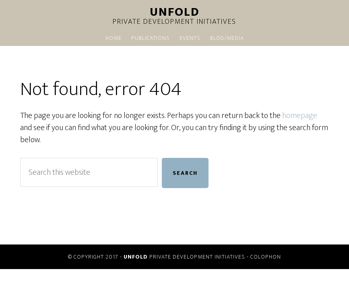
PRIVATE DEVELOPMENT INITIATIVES (184, 256)
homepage (299, 115)
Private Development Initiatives (174, 17)
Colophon (265, 256)
